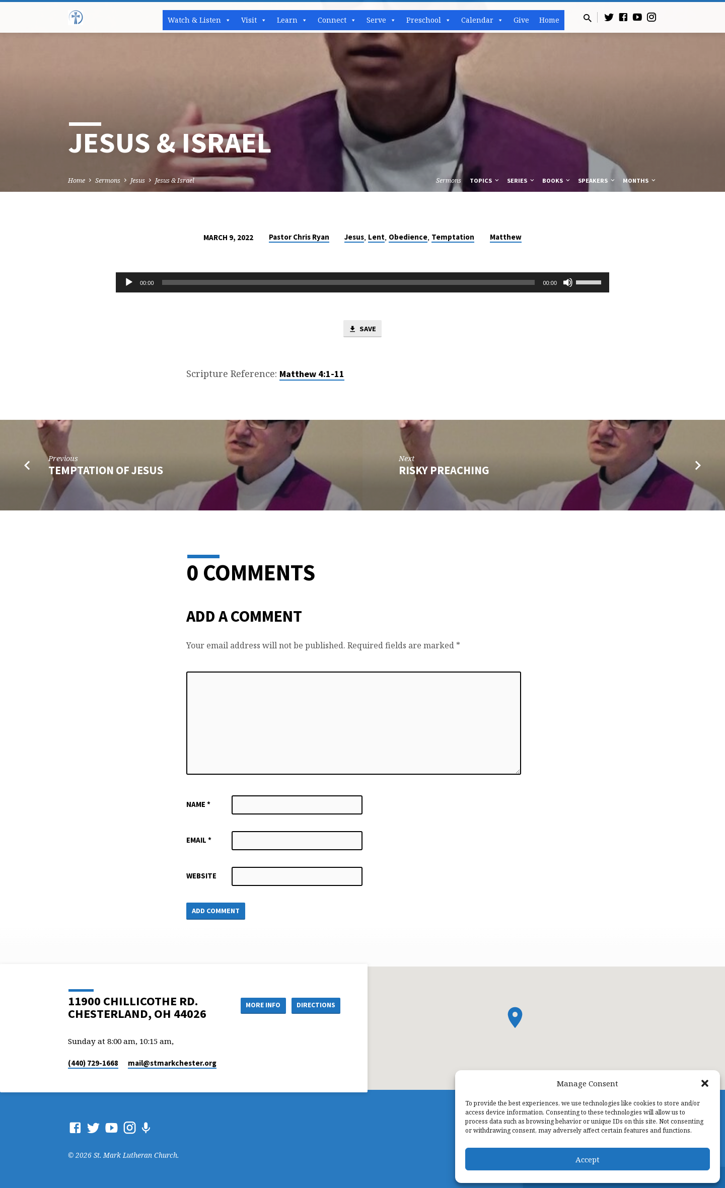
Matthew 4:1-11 (311, 374)
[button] (705, 1083)
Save (362, 329)
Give (521, 20)
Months (640, 180)
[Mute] (568, 282)
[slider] (348, 282)
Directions (315, 1004)
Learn (292, 20)
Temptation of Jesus (105, 471)
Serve (381, 20)
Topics (485, 180)
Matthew (506, 237)
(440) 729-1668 (93, 1063)
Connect (337, 20)
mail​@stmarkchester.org (172, 1063)
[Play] (129, 282)
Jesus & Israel (174, 180)
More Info (258, 1004)
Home (549, 20)
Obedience (408, 237)
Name (198, 804)
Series (521, 180)
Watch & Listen (199, 20)
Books (556, 180)
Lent (376, 237)
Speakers (597, 180)
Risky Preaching (444, 471)
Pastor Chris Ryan (299, 237)
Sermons (107, 180)
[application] (362, 282)
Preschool (428, 20)
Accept (587, 1159)
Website (201, 876)
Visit (254, 20)
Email (198, 840)
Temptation (452, 237)
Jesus (137, 180)
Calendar (482, 20)
